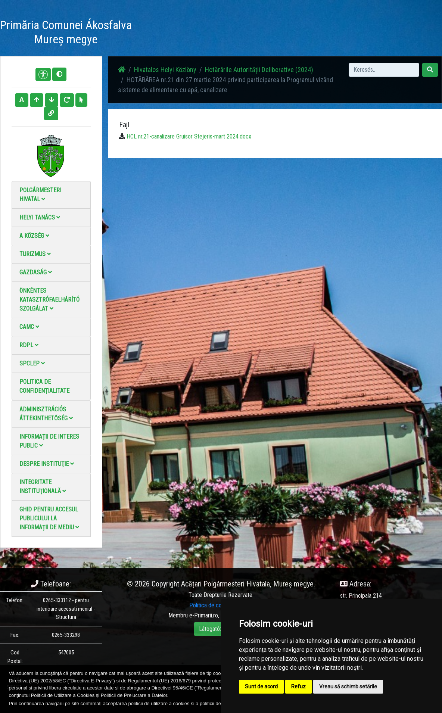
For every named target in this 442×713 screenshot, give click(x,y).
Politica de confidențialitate (44, 386)
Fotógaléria (197, 28)
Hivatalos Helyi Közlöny (328, 33)
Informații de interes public (49, 441)
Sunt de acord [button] (261, 686)
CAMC (29, 326)
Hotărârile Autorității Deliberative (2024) (259, 70)
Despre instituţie (46, 463)
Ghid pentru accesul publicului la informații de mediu (49, 518)
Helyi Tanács (39, 217)
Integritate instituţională (42, 487)
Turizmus (35, 254)
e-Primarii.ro (203, 615)
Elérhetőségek (275, 28)
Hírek (168, 28)
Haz (147, 28)
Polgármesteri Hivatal (40, 195)
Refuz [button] (298, 686)
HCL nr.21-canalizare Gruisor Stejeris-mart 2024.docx (189, 136)
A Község (34, 235)
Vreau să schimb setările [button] (348, 686)
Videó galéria (234, 33)
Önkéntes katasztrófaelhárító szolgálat (49, 299)
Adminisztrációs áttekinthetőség (46, 414)
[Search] (384, 70)
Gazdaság (35, 272)
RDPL (28, 345)
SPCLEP (32, 363)
